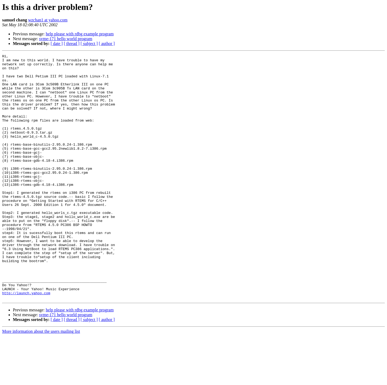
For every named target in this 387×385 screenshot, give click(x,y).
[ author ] (107, 43)
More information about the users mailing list (41, 380)
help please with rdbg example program (80, 34)
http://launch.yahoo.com (26, 341)
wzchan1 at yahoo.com (47, 20)
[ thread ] (72, 43)
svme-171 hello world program (65, 38)
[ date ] (57, 43)
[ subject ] (89, 43)
